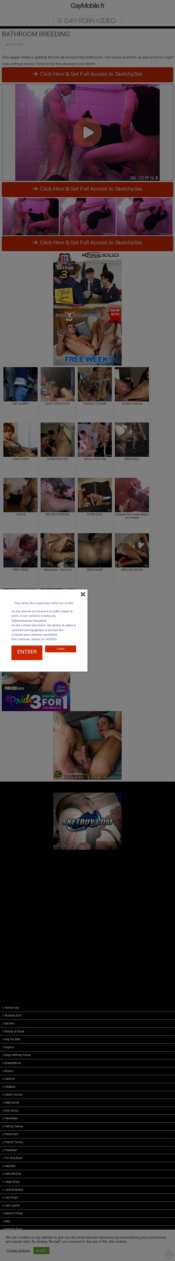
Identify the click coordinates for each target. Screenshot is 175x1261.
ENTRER (27, 652)
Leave (60, 648)
